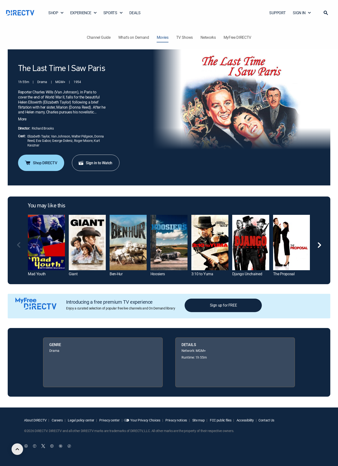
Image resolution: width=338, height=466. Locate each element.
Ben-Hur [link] (116, 273)
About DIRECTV (35, 420)
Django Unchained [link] (247, 273)
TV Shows (184, 37)
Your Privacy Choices (145, 420)
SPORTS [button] (113, 12)
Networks (208, 37)
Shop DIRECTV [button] (40, 162)
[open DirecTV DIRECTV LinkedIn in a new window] (26, 446)
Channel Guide (99, 37)
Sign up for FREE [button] (223, 305)
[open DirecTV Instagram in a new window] (52, 446)
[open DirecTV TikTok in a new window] (69, 446)
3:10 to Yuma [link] (202, 273)
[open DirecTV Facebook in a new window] (35, 446)
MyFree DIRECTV (237, 37)
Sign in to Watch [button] (95, 163)
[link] (46, 242)
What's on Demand (133, 37)
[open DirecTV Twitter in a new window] (43, 446)
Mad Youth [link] (37, 273)
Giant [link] (73, 273)
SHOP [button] (56, 12)
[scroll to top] (17, 449)
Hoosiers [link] (157, 273)
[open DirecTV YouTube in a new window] (61, 446)
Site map (198, 420)
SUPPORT (277, 12)
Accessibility (245, 420)
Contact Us (266, 420)
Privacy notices (176, 420)
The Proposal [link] (284, 273)
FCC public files (220, 420)
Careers (57, 420)
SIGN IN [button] (302, 12)
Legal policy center (80, 420)
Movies (163, 37)
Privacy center (109, 420)
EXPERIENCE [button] (83, 12)
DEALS (135, 12)
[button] (325, 13)
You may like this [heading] (46, 206)
